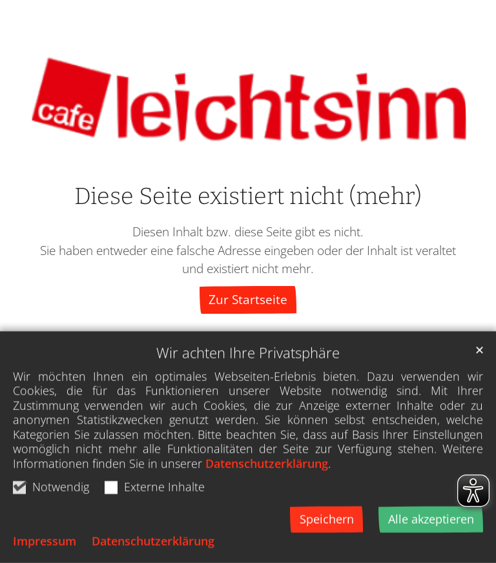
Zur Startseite (248, 299)
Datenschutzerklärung (266, 486)
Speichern (327, 541)
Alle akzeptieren (431, 541)
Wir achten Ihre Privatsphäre (248, 375)
